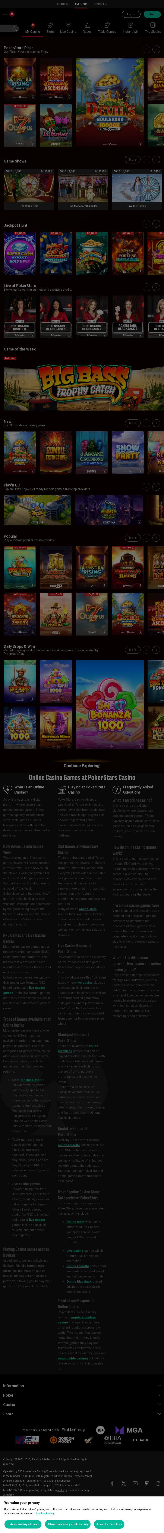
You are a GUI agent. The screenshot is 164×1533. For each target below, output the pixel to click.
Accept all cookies (109, 1524)
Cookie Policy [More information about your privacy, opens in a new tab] (45, 1513)
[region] (82, 1514)
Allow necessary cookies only (67, 1524)
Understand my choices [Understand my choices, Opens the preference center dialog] (23, 1524)
